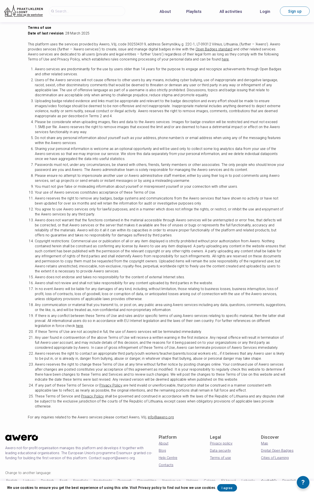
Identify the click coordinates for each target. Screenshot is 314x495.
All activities (231, 11)
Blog (162, 451)
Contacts (166, 465)
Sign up (295, 11)
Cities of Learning (275, 458)
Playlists (194, 11)
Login (265, 11)
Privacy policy (221, 443)
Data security (220, 451)
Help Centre (168, 458)
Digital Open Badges (277, 451)
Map (264, 443)
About (165, 11)
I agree (231, 487)
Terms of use (220, 458)
